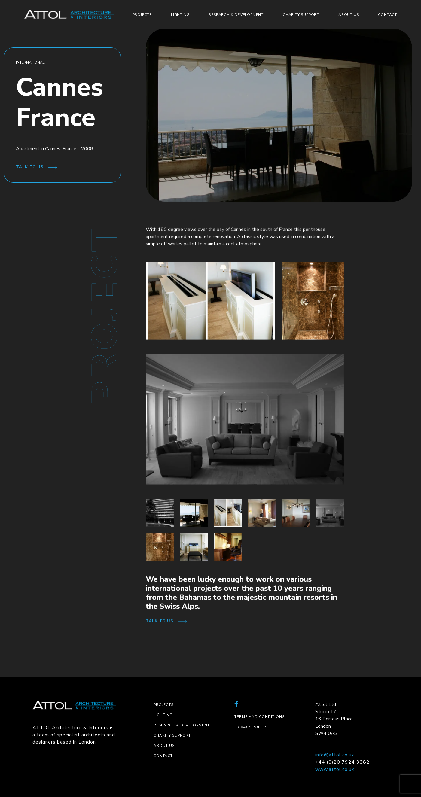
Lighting (180, 14)
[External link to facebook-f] (236, 704)
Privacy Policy (250, 727)
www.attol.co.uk (334, 769)
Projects (142, 14)
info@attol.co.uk (334, 755)
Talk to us (30, 167)
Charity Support (301, 14)
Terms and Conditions (259, 716)
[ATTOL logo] (69, 14)
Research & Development (236, 14)
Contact (387, 14)
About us (348, 14)
